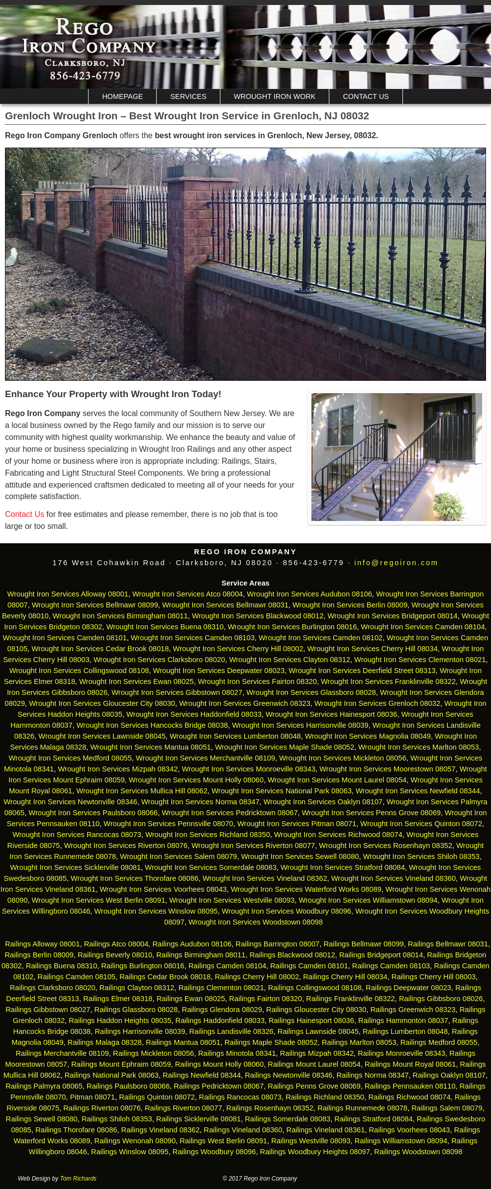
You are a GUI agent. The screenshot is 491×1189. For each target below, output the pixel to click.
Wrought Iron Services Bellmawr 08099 (95, 605)
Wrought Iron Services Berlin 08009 (350, 605)
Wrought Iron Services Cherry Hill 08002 (238, 649)
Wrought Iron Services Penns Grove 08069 (371, 813)
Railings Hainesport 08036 (311, 1020)
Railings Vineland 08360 (243, 1130)
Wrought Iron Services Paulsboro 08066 (93, 813)
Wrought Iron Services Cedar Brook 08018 (100, 649)
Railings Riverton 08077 (183, 1108)
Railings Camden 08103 (391, 966)
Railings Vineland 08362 (160, 1130)
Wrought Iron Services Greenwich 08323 (244, 703)
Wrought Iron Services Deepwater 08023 (219, 671)
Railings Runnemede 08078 (362, 1108)
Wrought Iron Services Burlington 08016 (292, 627)
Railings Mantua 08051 (183, 1042)
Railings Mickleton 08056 (153, 1053)
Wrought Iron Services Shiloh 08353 (421, 856)
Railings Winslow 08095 (130, 1152)
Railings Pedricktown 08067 (219, 1086)
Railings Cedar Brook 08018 (164, 977)
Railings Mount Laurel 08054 (314, 1064)
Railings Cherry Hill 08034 (345, 977)
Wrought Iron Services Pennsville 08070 (168, 824)
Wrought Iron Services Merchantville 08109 (205, 758)
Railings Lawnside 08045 (318, 1031)
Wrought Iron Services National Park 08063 (281, 791)
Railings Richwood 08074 (409, 1097)
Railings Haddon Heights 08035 (120, 1020)
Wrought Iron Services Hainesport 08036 (331, 714)
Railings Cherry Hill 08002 (257, 977)
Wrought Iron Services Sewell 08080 (300, 856)
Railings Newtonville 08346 (288, 1075)
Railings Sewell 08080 (42, 1119)
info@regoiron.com (396, 563)
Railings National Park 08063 (112, 1075)
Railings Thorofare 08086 (76, 1130)
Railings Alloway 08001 (41, 944)
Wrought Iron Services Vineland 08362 (264, 878)
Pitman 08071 (92, 1097)
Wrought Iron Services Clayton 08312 (289, 660)
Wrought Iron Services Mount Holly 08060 (196, 780)
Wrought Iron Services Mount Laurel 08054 (337, 780)
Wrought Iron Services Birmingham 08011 (120, 616)
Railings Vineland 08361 (326, 1130)
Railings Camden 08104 (227, 966)
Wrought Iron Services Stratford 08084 (343, 867)
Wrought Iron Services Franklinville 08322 (388, 681)
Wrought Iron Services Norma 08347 (200, 802)
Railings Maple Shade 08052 (270, 1042)
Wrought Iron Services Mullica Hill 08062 (141, 791)
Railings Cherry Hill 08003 (434, 977)
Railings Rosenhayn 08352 (269, 1108)
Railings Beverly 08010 (115, 955)
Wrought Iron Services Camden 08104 (423, 627)
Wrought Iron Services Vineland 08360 (393, 878)
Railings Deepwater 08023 (408, 988)
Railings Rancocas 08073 (240, 1097)
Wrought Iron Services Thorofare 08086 (134, 878)
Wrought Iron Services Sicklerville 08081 (75, 867)
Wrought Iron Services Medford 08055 (69, 758)
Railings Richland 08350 (325, 1097)
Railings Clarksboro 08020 (53, 988)
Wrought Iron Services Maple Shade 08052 (284, 747)
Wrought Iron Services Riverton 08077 (253, 845)
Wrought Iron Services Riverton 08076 (126, 845)
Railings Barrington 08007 (278, 944)
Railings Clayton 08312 (137, 988)
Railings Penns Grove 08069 (314, 1086)
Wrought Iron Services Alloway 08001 (67, 594)
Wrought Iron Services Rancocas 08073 (76, 835)
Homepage (122, 96)
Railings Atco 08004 (116, 944)
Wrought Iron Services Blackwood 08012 (258, 616)
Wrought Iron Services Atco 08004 (187, 594)
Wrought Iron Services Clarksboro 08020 (159, 660)
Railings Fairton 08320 (265, 999)
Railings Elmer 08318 (117, 999)
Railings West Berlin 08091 (223, 1141)
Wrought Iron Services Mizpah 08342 (118, 769)
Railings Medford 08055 (439, 1042)
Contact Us (366, 96)
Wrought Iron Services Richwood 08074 (338, 835)
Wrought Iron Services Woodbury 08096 (286, 911)
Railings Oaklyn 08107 (449, 1075)
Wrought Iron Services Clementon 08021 (420, 660)
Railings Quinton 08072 (157, 1097)
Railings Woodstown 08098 (418, 1152)
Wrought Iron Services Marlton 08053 (418, 747)
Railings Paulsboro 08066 (128, 1086)
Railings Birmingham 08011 (200, 955)
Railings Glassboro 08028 (136, 1010)
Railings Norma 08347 (372, 1075)
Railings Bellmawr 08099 (363, 944)
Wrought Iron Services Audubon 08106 (309, 594)
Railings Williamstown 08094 (401, 1141)
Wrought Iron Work (274, 96)
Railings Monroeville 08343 (401, 1053)
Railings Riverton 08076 (102, 1108)
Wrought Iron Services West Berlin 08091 (98, 900)
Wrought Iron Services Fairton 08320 (257, 681)
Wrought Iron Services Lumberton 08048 (235, 736)
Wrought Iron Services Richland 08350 (207, 835)
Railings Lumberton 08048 (405, 1031)
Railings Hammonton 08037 (403, 1020)
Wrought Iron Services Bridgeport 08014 (392, 616)
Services (188, 96)
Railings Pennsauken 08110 (410, 1086)
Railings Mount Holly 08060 (219, 1064)
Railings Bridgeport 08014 (381, 955)
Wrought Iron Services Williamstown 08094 (367, 900)
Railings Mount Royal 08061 (410, 1064)
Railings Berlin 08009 (39, 955)
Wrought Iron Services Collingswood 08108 (79, 671)
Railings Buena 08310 (61, 966)
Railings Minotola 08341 (237, 1053)
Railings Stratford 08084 (373, 1119)
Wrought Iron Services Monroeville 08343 (248, 769)
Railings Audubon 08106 (192, 944)
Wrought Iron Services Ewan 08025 (136, 681)
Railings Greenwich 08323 (412, 1010)
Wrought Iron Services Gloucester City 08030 (102, 703)
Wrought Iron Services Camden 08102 (321, 638)
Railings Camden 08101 (309, 966)
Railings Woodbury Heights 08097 (315, 1152)
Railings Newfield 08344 (202, 1075)
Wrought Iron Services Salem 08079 (178, 856)
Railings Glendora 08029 (222, 1010)
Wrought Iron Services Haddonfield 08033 (194, 714)
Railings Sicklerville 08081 (198, 1119)
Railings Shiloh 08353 (117, 1119)
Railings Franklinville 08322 (350, 999)
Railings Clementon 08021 (221, 988)
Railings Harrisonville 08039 (140, 1031)
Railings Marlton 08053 (359, 1042)
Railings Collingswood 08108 (315, 988)
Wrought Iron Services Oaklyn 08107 (323, 802)
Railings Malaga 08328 (105, 1042)
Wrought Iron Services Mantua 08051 (150, 747)
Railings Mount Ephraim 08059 (121, 1064)
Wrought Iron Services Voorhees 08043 (163, 889)
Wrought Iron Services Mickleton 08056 (342, 758)
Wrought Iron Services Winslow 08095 (156, 911)
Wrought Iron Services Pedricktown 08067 (229, 813)
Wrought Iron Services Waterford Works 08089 (306, 889)
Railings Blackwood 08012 (292, 955)
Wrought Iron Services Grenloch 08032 (377, 703)
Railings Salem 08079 (447, 1108)
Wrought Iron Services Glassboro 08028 (311, 692)
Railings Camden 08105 (76, 977)
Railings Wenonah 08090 (135, 1141)
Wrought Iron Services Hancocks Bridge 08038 (152, 725)
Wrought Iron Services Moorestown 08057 (387, 769)
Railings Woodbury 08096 (214, 1152)
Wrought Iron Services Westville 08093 (232, 900)
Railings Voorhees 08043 (409, 1130)
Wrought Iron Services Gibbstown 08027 (176, 692)
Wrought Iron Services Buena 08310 (165, 627)
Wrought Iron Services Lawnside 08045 (102, 736)
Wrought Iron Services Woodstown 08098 (256, 922)
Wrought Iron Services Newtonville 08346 (70, 802)
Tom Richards (78, 1178)
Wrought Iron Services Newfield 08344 (418, 791)
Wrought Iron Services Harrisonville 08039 (300, 725)
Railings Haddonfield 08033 (220, 1020)
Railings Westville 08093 (310, 1141)
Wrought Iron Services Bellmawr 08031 (225, 605)
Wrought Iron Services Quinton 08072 (421, 824)
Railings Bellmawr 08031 (448, 944)
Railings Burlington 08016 (142, 966)
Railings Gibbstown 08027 (47, 1010)
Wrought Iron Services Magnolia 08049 (368, 736)
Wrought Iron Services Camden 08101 (65, 638)
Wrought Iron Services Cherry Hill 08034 (372, 649)
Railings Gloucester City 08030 (316, 1010)
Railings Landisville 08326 (231, 1031)
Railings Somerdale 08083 (287, 1119)
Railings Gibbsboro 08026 (441, 999)
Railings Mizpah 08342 (317, 1053)
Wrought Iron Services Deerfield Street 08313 (362, 671)
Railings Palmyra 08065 (44, 1086)
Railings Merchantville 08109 (62, 1053)
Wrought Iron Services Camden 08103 (193, 638)
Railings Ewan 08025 (191, 999)
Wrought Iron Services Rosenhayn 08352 (385, 845)
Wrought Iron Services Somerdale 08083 (211, 867)
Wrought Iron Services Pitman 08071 (296, 824)
